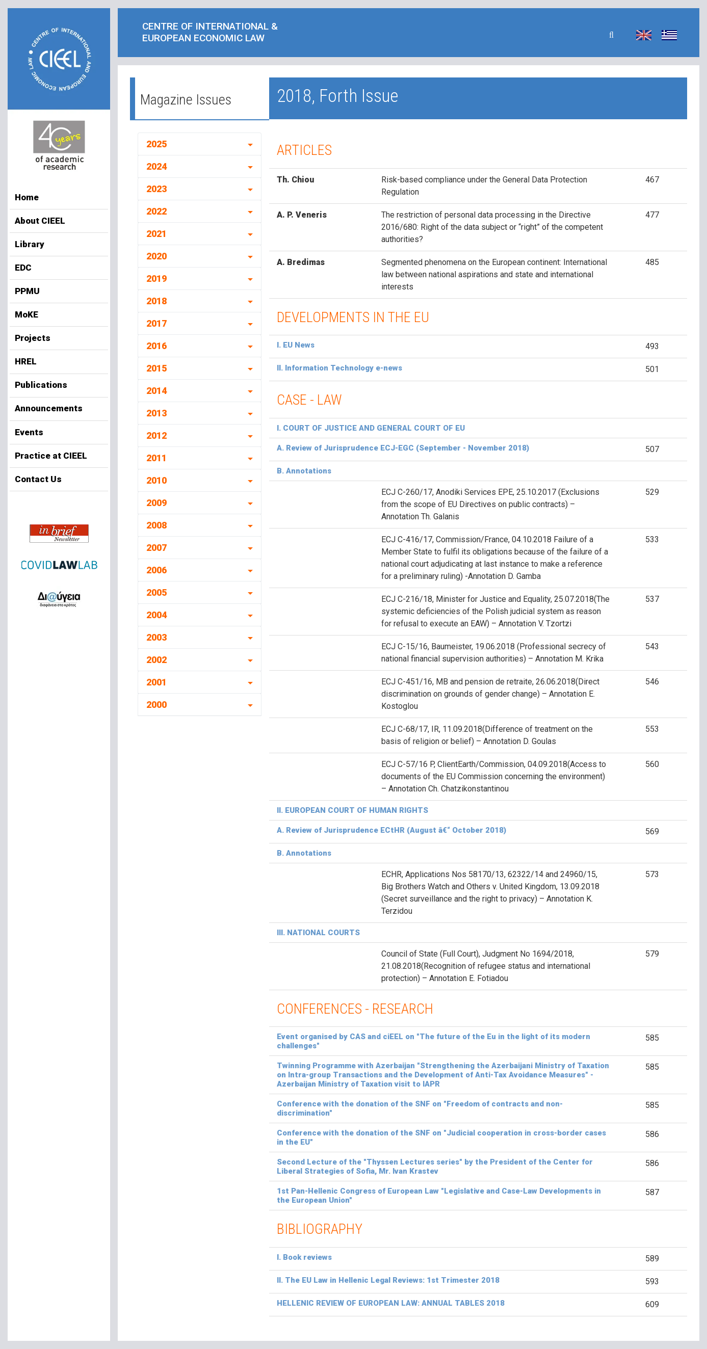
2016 (156, 345)
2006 (156, 570)
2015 (156, 368)
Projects (32, 338)
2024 (156, 166)
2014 (156, 390)
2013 (156, 413)
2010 (156, 480)
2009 (156, 502)
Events (29, 432)
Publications (41, 385)
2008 (156, 525)
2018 (156, 301)
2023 (156, 188)
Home (27, 197)
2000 (156, 704)
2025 (156, 144)
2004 (156, 615)
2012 (156, 435)
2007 (156, 547)
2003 (156, 637)
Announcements (49, 408)
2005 (156, 592)
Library (29, 244)
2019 (156, 278)
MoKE (26, 314)
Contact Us (38, 479)
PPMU (27, 291)
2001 (156, 682)
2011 (156, 458)
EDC (23, 267)
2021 (156, 233)
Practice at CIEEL (51, 456)
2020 (156, 256)
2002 (156, 659)
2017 (156, 323)
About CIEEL (40, 221)
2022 (156, 211)
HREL (26, 361)
